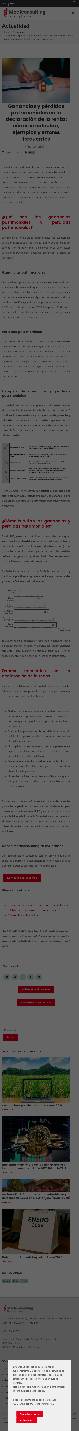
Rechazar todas (26, 1420)
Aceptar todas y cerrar (29, 1414)
